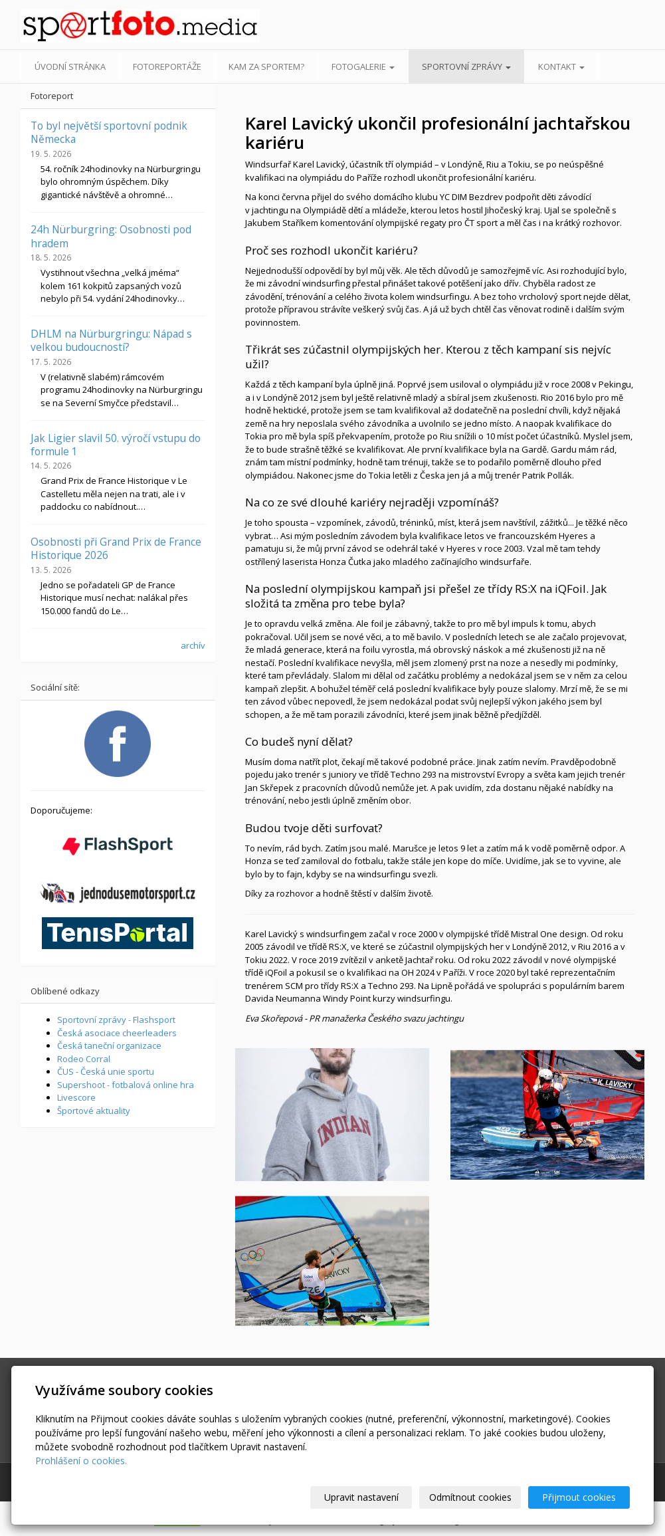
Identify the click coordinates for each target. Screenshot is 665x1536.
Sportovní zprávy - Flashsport (116, 1020)
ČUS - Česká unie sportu (105, 1071)
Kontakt (561, 66)
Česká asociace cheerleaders (117, 1033)
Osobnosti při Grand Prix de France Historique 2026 (116, 548)
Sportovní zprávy (466, 66)
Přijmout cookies (579, 1497)
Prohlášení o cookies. (81, 1460)
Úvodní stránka (70, 66)
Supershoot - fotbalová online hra (125, 1085)
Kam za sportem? (266, 66)
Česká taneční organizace (109, 1045)
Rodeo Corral (83, 1059)
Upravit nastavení (361, 1497)
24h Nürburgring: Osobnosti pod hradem (111, 236)
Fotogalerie (363, 66)
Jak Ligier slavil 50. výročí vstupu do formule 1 (116, 445)
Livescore (76, 1097)
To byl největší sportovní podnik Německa (109, 132)
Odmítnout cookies (470, 1497)
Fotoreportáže (167, 66)
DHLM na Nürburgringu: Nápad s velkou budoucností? (111, 340)
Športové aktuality (93, 1111)
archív (193, 645)
